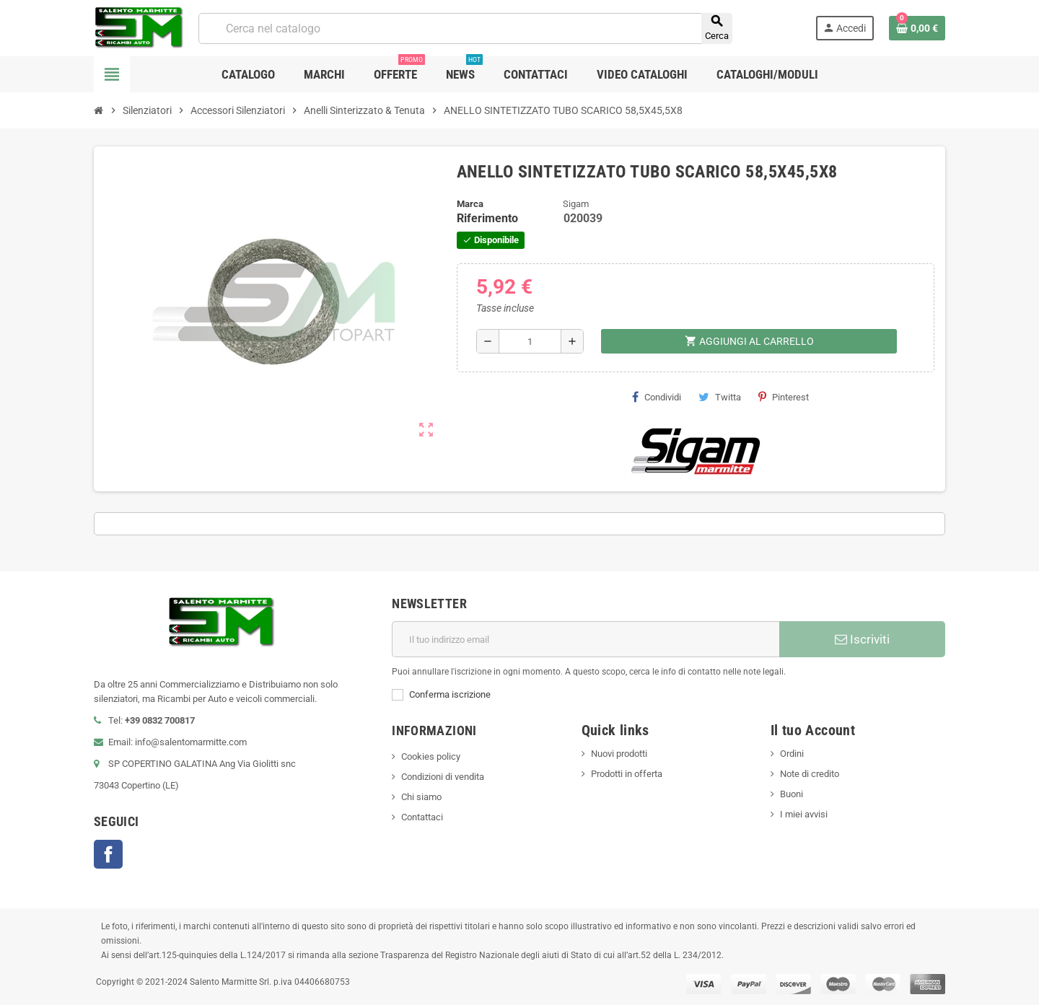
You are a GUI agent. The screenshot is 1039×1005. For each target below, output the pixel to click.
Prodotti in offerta (626, 773)
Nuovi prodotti (619, 753)
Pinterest (783, 397)
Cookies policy (430, 756)
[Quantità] (530, 341)
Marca (470, 203)
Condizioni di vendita (442, 776)
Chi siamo (421, 796)
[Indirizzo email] (585, 639)
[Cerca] (465, 28)
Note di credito (809, 773)
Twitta (719, 397)
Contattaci (422, 817)
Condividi (656, 397)
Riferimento (487, 218)
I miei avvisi (804, 814)
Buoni (791, 794)
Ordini (792, 753)
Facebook (108, 854)
